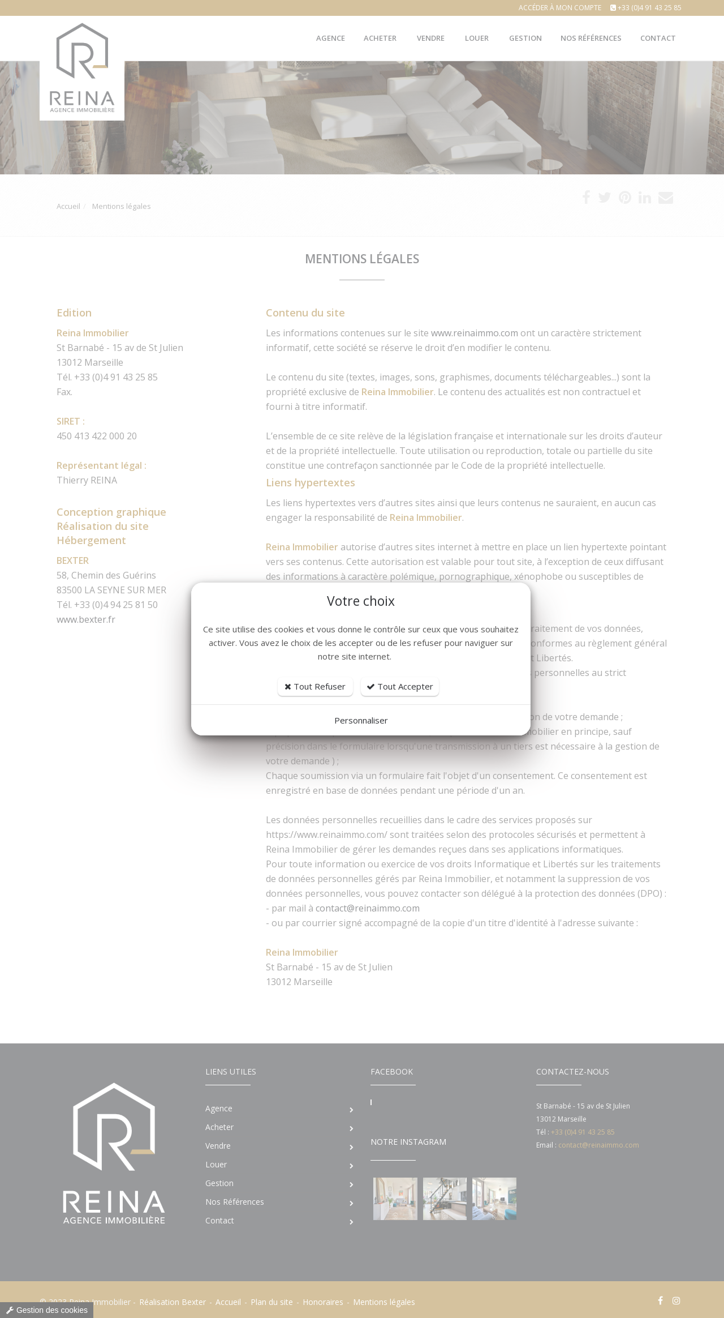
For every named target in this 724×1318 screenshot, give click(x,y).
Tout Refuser (315, 686)
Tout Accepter (400, 686)
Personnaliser (361, 720)
